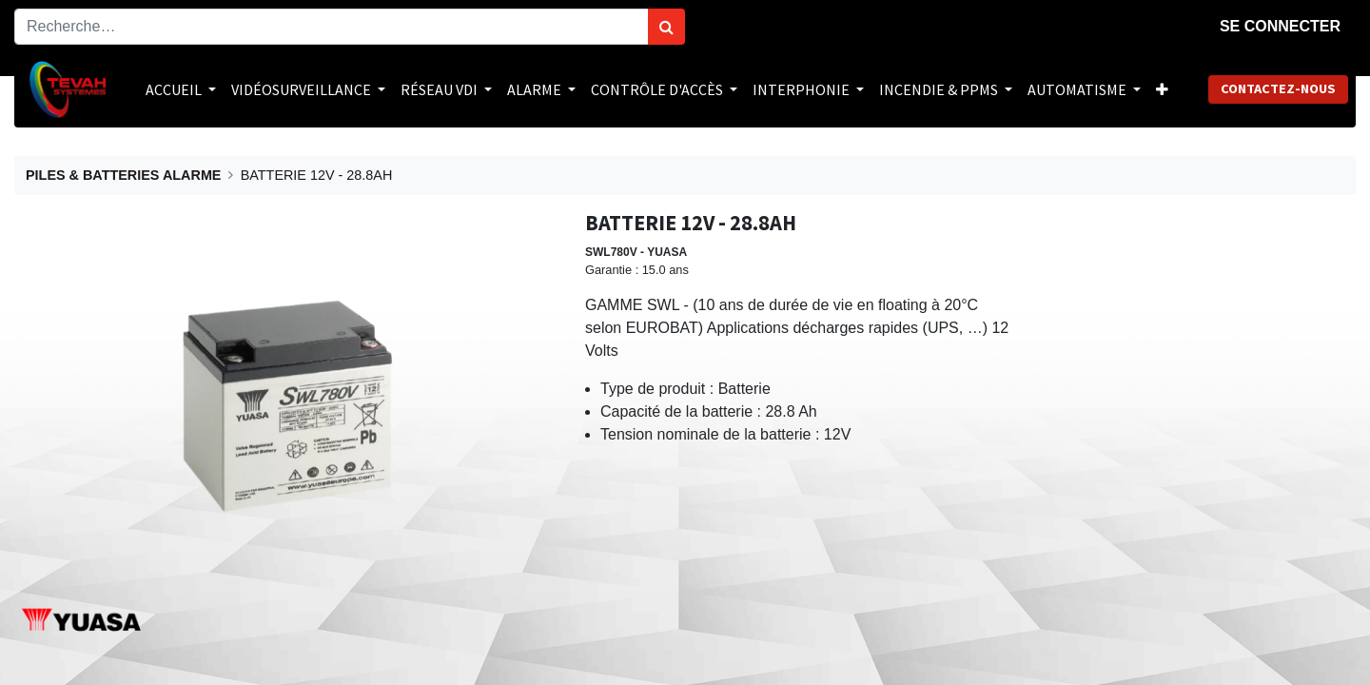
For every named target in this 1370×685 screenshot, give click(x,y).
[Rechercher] (666, 27)
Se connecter (1280, 26)
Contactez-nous (1278, 88)
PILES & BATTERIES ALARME (123, 175)
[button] (1162, 89)
